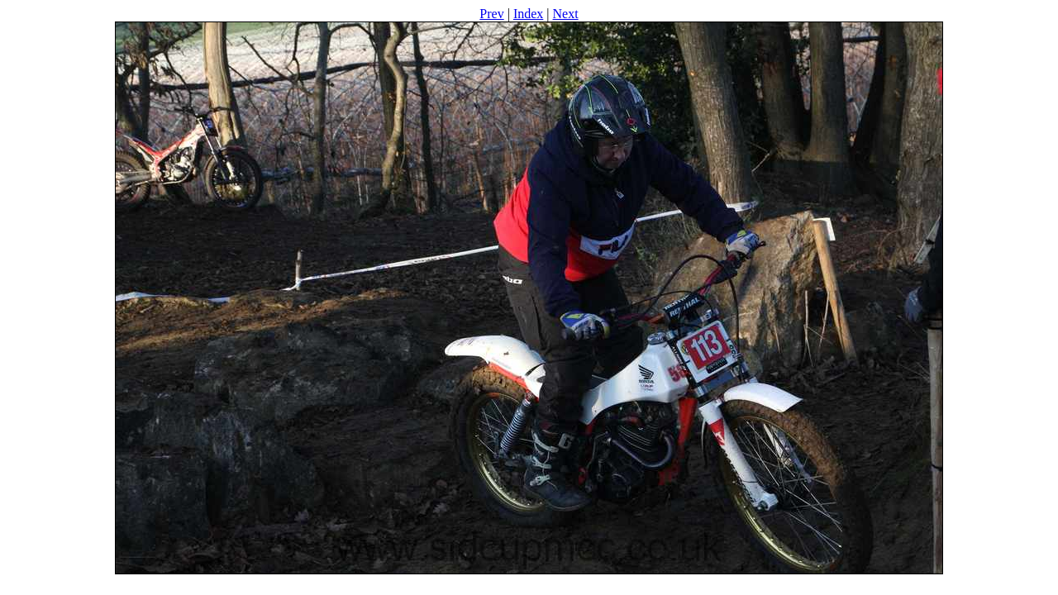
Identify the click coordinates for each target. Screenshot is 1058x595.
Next (566, 14)
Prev (491, 14)
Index (528, 14)
